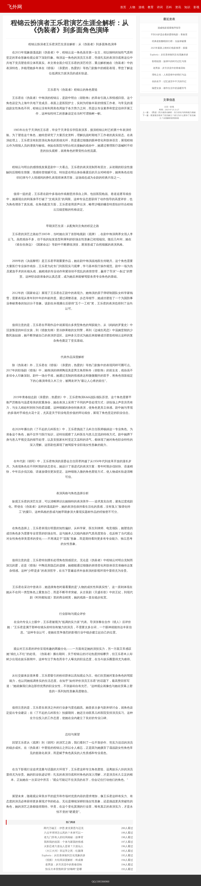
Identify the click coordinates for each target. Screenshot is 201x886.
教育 (151, 7)
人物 (132, 7)
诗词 (160, 7)
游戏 (141, 7)
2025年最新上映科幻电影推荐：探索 (169, 48)
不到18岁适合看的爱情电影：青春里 (169, 34)
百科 (169, 7)
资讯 (178, 7)
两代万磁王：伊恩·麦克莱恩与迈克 (64, 828)
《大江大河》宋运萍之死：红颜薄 (63, 850)
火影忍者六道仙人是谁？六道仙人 (63, 846)
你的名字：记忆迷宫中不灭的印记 (169, 81)
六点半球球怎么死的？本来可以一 (63, 832)
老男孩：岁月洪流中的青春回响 (63, 864)
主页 (166, 107)
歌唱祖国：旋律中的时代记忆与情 (169, 61)
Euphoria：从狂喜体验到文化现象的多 (63, 855)
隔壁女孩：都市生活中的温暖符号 (169, 88)
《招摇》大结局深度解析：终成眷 (63, 860)
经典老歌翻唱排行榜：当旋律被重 (169, 41)
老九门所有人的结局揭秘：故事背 (63, 837)
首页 (123, 7)
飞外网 (14, 6)
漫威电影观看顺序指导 (169, 28)
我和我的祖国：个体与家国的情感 (63, 841)
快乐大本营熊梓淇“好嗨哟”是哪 (63, 869)
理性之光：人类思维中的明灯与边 (169, 75)
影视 (196, 7)
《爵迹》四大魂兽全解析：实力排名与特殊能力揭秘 (173, 112)
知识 (187, 7)
